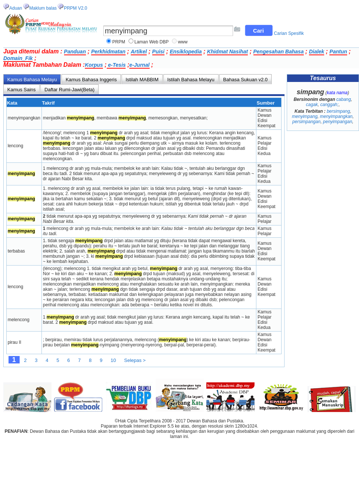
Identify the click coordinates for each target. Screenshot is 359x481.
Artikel (139, 52)
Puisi (158, 52)
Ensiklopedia (186, 52)
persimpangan (306, 121)
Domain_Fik (18, 58)
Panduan (75, 52)
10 (113, 360)
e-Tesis (116, 65)
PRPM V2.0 (75, 8)
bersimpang (338, 111)
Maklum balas (43, 8)
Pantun (338, 52)
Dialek (316, 52)
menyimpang (305, 116)
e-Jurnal (139, 65)
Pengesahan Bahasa (278, 52)
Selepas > (135, 360)
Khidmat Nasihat (227, 52)
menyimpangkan (336, 116)
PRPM (118, 42)
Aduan (15, 8)
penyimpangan (337, 121)
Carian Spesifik (289, 33)
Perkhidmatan (108, 52)
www (182, 42)
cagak (312, 104)
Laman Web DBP (151, 42)
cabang (343, 99)
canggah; (329, 104)
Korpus (94, 65)
